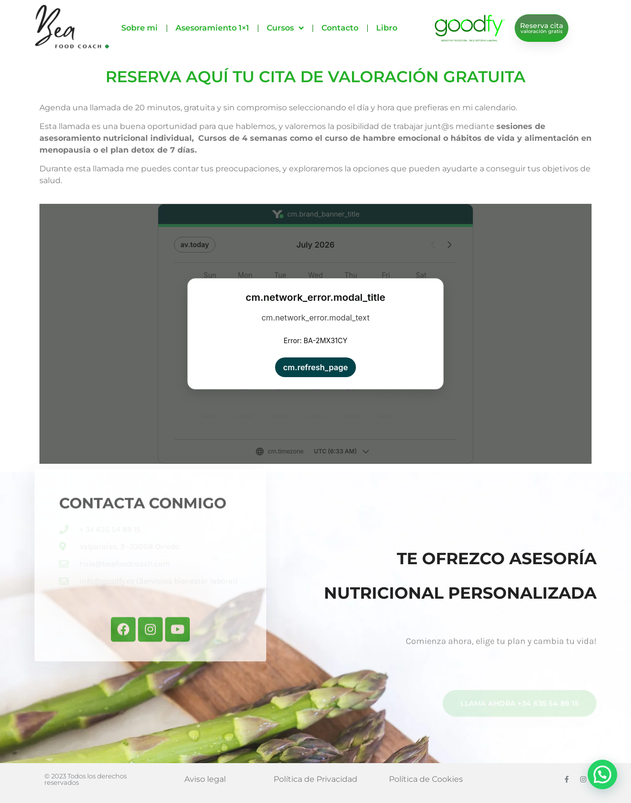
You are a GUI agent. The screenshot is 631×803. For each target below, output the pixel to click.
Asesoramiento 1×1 (212, 27)
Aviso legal (205, 779)
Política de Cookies (426, 779)
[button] (602, 774)
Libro (386, 27)
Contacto (339, 27)
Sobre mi (139, 27)
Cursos (285, 28)
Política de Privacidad (315, 779)
